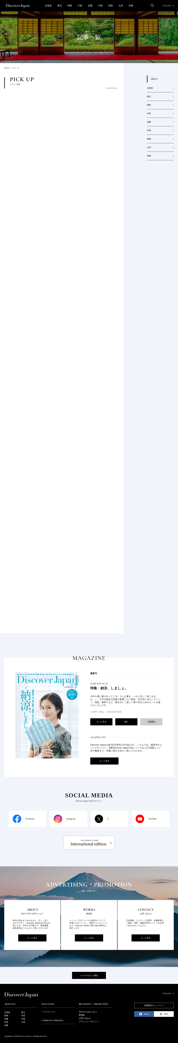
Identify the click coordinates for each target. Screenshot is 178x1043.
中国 (100, 5)
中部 (80, 5)
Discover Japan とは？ (88, 1012)
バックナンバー (48, 1012)
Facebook (29, 819)
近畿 (90, 5)
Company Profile (53, 1020)
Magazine (48, 1004)
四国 (110, 5)
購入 (126, 722)
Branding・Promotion (93, 1004)
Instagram (70, 819)
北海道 (48, 5)
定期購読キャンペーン (154, 1005)
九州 (120, 5)
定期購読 (151, 722)
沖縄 (131, 5)
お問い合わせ (85, 1018)
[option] (72, 109)
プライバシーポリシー (89, 1022)
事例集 (82, 1015)
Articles (9, 1004)
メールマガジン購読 (89, 975)
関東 (70, 5)
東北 (59, 5)
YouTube (152, 819)
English (168, 6)
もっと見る (101, 722)
